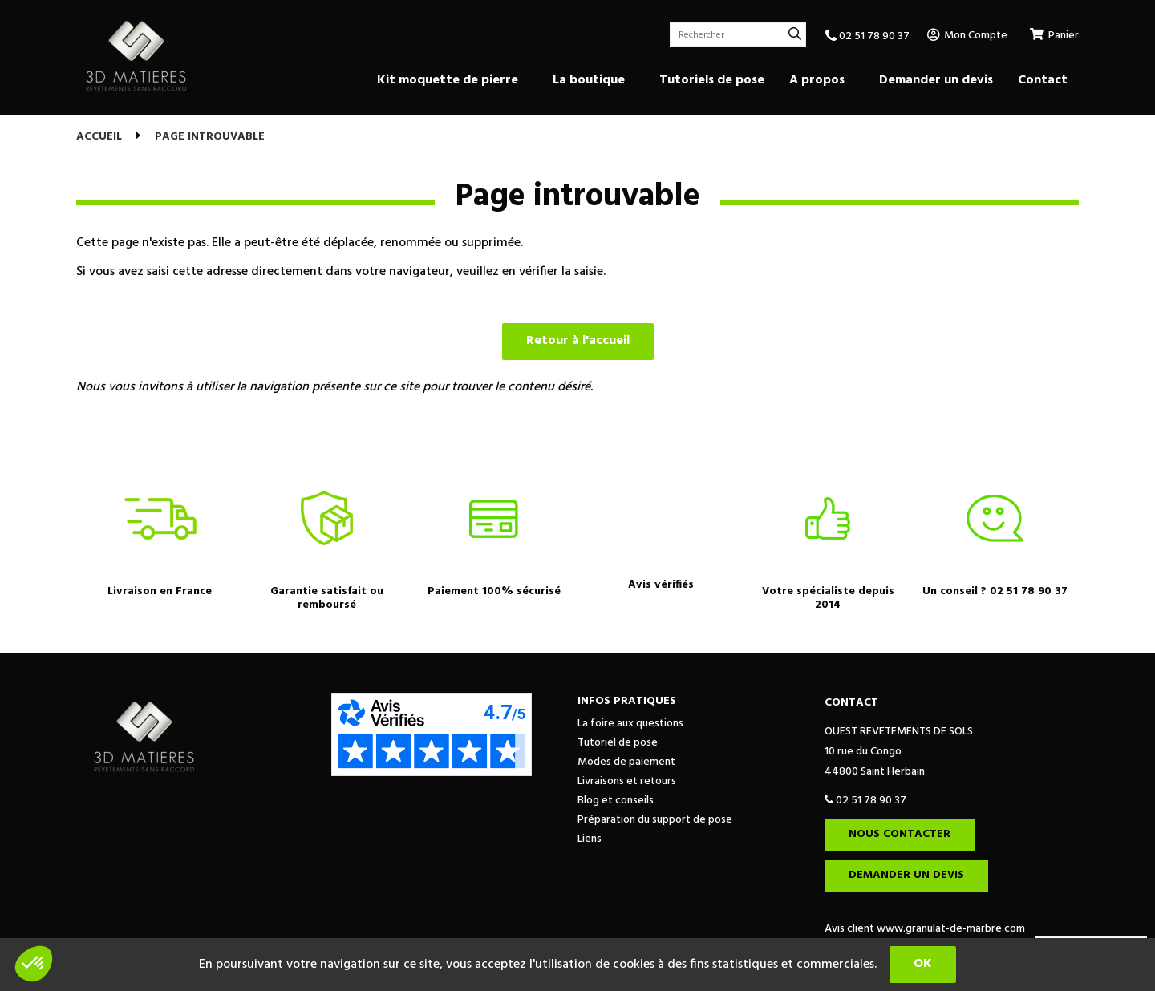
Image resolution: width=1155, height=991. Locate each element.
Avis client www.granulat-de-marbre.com (925, 929)
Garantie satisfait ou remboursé (326, 598)
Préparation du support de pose (655, 820)
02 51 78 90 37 (867, 36)
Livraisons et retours (627, 781)
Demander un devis (906, 875)
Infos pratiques (627, 701)
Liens (590, 839)
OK (923, 963)
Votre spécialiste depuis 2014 (828, 598)
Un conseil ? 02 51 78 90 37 (995, 591)
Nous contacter (899, 834)
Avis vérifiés (661, 585)
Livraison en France (159, 591)
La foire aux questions (630, 723)
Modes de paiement (626, 762)
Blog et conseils (616, 800)
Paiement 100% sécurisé (494, 591)
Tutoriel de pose (618, 743)
